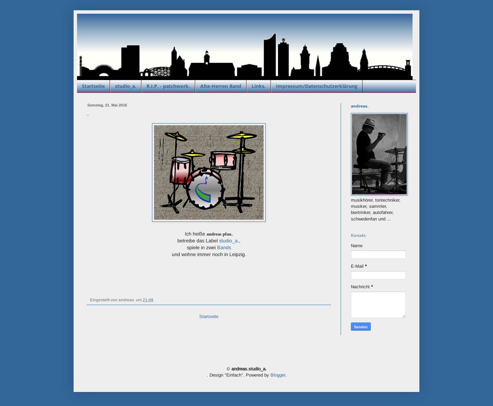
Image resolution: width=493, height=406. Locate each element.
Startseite (93, 86)
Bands (224, 247)
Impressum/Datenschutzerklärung (316, 86)
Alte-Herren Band (220, 86)
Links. (259, 86)
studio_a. (125, 86)
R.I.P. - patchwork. (168, 86)
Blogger (277, 375)
